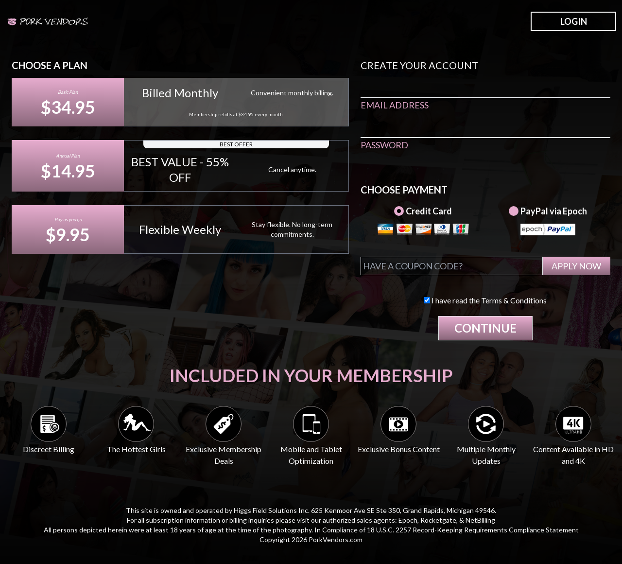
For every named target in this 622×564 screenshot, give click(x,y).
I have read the (485, 300)
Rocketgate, (439, 520)
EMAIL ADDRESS (395, 105)
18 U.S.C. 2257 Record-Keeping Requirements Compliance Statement (473, 530)
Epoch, (408, 520)
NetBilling (480, 520)
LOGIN (573, 21)
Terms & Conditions (514, 300)
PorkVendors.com (336, 539)
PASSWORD (384, 145)
